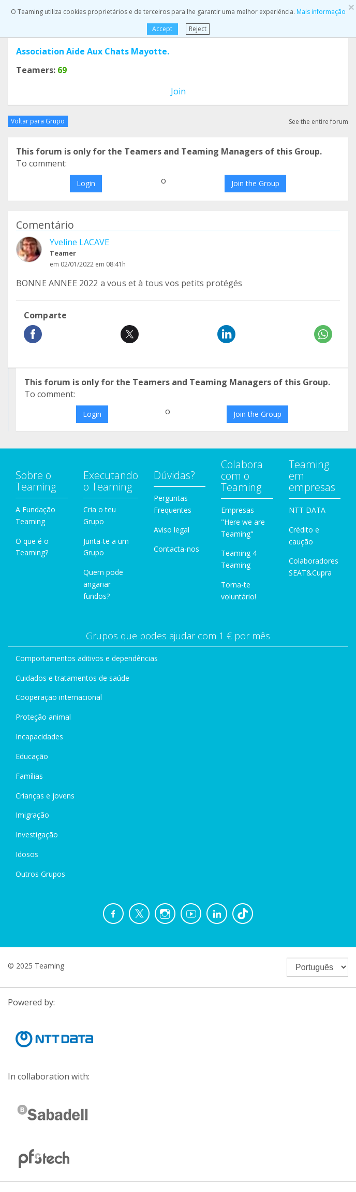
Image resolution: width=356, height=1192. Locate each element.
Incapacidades (39, 736)
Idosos (27, 854)
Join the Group (255, 183)
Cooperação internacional (59, 697)
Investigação (37, 834)
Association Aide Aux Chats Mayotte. (92, 51)
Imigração (32, 815)
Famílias (29, 776)
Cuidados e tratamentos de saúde (72, 678)
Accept (162, 28)
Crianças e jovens (45, 796)
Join (178, 91)
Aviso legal (171, 530)
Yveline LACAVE (79, 242)
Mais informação (321, 11)
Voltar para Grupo (38, 121)
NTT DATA (307, 510)
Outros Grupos (40, 874)
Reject (197, 28)
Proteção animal (43, 717)
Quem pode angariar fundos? (103, 584)
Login (86, 183)
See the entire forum (318, 121)
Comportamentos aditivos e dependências (87, 658)
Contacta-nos (176, 549)
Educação (32, 756)
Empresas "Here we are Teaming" (243, 522)
